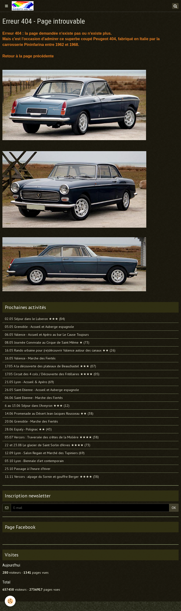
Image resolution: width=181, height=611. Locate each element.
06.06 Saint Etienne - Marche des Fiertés (34, 398)
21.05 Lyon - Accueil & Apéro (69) (29, 382)
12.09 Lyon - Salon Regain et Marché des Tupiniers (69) (45, 453)
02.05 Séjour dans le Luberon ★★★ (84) (35, 319)
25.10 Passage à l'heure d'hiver (28, 469)
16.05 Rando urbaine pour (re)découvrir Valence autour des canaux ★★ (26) (60, 350)
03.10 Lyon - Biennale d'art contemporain (34, 461)
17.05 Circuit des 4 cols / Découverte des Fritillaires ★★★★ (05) (52, 374)
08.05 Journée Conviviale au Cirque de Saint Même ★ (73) (47, 342)
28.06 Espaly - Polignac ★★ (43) (28, 429)
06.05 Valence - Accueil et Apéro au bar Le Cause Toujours (47, 334)
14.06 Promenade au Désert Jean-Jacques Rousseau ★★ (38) (49, 413)
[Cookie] (10, 601)
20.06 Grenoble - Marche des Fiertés (31, 421)
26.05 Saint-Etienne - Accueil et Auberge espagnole (42, 390)
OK (174, 508)
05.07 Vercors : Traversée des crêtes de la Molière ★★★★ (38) (52, 437)
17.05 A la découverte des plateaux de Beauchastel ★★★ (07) (50, 366)
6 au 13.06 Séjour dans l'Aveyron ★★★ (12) (37, 405)
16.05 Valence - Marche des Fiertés (30, 358)
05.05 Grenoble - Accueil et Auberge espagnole (39, 327)
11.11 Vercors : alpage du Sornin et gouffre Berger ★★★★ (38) (52, 476)
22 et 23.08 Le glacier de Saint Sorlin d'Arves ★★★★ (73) (47, 445)
